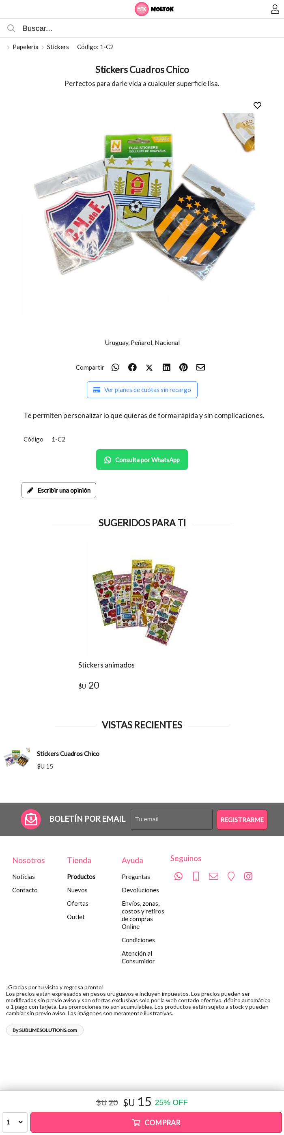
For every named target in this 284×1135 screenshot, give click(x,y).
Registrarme (242, 819)
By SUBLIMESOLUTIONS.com (45, 1030)
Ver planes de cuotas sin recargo (142, 389)
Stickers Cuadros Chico (68, 753)
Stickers (58, 46)
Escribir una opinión (58, 490)
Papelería (26, 46)
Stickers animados (106, 665)
